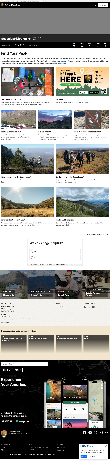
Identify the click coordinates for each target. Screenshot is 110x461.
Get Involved (33, 45)
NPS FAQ (60, 447)
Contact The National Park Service (38, 450)
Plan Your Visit (6, 45)
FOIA (3, 452)
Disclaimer (60, 452)
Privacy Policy (6, 449)
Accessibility (5, 447)
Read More (62, 64)
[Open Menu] (103, 5)
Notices (31, 447)
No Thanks (92, 456)
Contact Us (5, 324)
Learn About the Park (21, 45)
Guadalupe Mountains (16, 38)
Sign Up (84, 456)
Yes (35, 251)
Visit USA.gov (49, 457)
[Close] (106, 446)
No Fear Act (61, 449)
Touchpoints (71, 264)
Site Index (60, 309)
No (35, 257)
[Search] (24, 366)
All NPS (18, 372)
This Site (6, 372)
